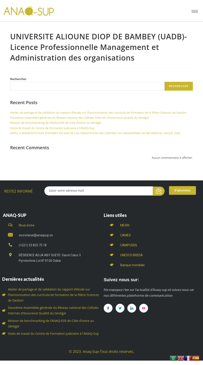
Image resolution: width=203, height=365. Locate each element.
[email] (98, 191)
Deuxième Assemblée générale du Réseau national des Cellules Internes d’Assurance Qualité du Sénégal (79, 118)
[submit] (159, 191)
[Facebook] (108, 308)
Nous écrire (26, 225)
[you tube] (143, 308)
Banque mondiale (132, 265)
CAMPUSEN (128, 245)
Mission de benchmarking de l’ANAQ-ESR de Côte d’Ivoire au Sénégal (55, 123)
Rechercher (18, 79)
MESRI (124, 225)
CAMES (125, 235)
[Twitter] (120, 308)
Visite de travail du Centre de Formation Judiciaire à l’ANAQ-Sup (52, 128)
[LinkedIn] (131, 308)
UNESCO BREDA (131, 255)
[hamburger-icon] (195, 11)
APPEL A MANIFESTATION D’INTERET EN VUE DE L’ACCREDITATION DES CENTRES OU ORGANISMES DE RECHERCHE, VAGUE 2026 (95, 133)
